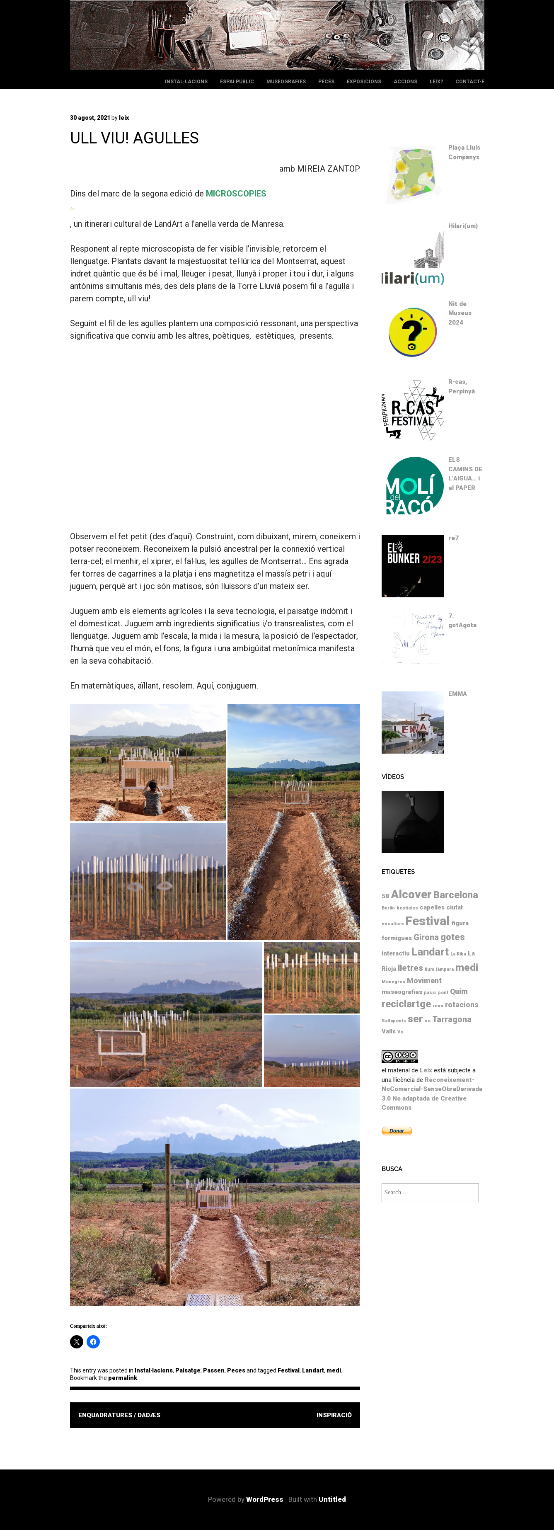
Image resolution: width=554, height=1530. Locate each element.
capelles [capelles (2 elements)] (432, 907)
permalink (122, 1378)
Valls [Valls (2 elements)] (389, 1031)
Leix (426, 1070)
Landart (313, 1370)
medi (334, 1370)
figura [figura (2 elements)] (460, 923)
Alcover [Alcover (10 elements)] (411, 894)
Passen (214, 1370)
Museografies (286, 82)
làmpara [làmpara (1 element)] (445, 969)
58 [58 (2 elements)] (385, 896)
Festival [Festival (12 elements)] (427, 921)
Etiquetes (398, 871)
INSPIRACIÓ (334, 1415)
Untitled (332, 1499)
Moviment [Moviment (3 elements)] (424, 981)
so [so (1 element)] (428, 1020)
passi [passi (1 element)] (430, 992)
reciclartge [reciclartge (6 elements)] (406, 1004)
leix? (436, 82)
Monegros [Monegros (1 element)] (393, 981)
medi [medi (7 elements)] (466, 967)
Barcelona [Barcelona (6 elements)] (455, 895)
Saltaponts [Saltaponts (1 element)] (394, 1020)
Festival (289, 1370)
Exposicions (364, 82)
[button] (148, 762)
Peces (326, 82)
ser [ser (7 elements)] (415, 1019)
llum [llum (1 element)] (429, 969)
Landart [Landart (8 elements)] (430, 952)
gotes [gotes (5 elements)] (452, 937)
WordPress (264, 1499)
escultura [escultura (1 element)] (393, 923)
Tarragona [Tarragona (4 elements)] (452, 1019)
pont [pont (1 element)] (443, 992)
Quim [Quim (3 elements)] (459, 991)
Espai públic (237, 82)
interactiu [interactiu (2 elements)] (396, 953)
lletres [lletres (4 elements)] (410, 968)
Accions (405, 82)
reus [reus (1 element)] (438, 1006)
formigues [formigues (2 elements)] (397, 938)
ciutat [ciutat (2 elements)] (454, 907)
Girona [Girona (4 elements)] (426, 937)
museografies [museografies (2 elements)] (402, 992)
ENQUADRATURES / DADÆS (119, 1415)
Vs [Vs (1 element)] (400, 1032)
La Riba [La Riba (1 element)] (458, 954)
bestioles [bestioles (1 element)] (407, 908)
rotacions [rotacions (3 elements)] (462, 1005)
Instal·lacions (186, 82)
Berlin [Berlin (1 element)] (388, 908)
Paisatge (188, 1370)
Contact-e (469, 82)
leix (124, 117)
